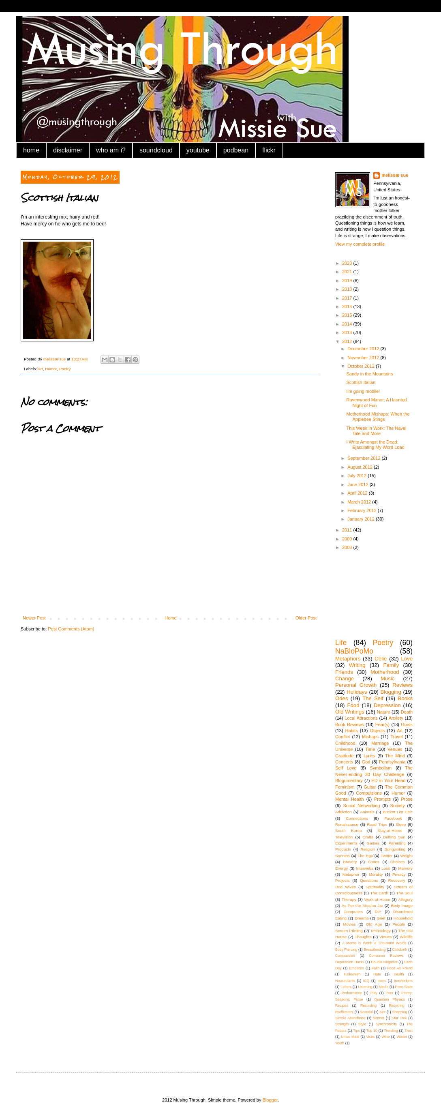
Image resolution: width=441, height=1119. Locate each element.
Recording (368, 1005)
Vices (370, 1037)
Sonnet (378, 1018)
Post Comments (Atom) (71, 628)
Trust (409, 1031)
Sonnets (342, 855)
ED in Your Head (388, 780)
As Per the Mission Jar (362, 905)
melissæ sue (394, 175)
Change (344, 678)
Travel (396, 736)
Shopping (399, 1012)
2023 (347, 263)
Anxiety (396, 718)
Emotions (356, 968)
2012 (347, 341)
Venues (394, 749)
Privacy (398, 874)
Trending (391, 1031)
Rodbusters (344, 1012)
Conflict (342, 736)
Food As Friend (400, 968)
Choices (397, 862)
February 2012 (362, 510)
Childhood (345, 743)
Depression (387, 705)
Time (370, 749)
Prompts (382, 799)
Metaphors (347, 659)
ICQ (366, 981)
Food (353, 705)
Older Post (306, 617)
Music (387, 678)
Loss (385, 868)
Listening (365, 987)
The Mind (395, 755)
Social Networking (361, 805)
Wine (386, 1037)
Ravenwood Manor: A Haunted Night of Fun (376, 402)
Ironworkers (403, 981)
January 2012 (361, 519)
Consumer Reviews (386, 956)
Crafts (368, 837)
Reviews (402, 685)
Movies (349, 924)
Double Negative (384, 962)
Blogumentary (349, 780)
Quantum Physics (389, 999)
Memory (405, 868)
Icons (381, 981)
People (398, 924)
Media (383, 987)
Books (405, 698)
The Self (372, 698)
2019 (347, 280)
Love (407, 659)
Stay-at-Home (390, 830)
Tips (356, 1031)
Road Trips (377, 824)
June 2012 (358, 484)
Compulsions (369, 793)
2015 (347, 315)
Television (344, 837)
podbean (235, 150)
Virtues (385, 937)
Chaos (373, 862)
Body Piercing (346, 950)
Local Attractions (361, 718)
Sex (382, 1012)
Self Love (346, 767)
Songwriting (395, 849)
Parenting (397, 843)
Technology (380, 930)
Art (40, 369)
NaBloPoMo (354, 651)
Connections (357, 818)
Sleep (401, 824)
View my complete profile (360, 244)
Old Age (374, 924)
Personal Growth (356, 685)
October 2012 (361, 366)
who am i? (111, 150)
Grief (381, 918)
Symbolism (381, 767)
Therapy (349, 899)
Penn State (404, 987)
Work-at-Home (377, 899)
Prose (407, 799)
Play (373, 993)
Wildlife (406, 937)
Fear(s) (382, 724)
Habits (351, 730)
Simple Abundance (350, 1018)
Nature (383, 712)
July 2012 (357, 475)
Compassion (345, 956)
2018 (347, 289)
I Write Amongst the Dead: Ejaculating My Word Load (375, 444)
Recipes (341, 1005)
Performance (352, 993)
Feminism (345, 787)
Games (372, 843)
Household (403, 918)
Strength (342, 1024)
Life (341, 643)
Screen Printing (349, 930)
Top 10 (371, 1031)
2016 (347, 306)
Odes (341, 698)
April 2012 (358, 493)
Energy (341, 868)
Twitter (386, 855)
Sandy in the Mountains (369, 373)
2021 (347, 271)
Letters (345, 987)
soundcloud (156, 150)
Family (391, 665)
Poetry (65, 369)
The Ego (365, 855)
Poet (389, 993)
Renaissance (346, 824)
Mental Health (349, 799)
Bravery (350, 862)
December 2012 (363, 348)
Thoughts (363, 937)
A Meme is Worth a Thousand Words (374, 943)
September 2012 (364, 458)
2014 (347, 324)
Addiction (343, 812)
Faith (376, 968)
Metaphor (351, 874)
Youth (339, 1043)
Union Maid (350, 1037)
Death (407, 712)
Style (362, 1024)
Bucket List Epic (398, 812)
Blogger (270, 1100)
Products (343, 849)
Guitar (370, 787)
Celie (381, 659)
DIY (378, 911)
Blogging (391, 692)
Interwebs (364, 868)
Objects (377, 730)
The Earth (379, 893)
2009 (347, 538)
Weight (406, 855)
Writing (357, 665)
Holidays (357, 692)
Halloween (352, 974)
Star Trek (399, 1018)
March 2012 (359, 501)
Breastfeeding (374, 950)
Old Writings (349, 712)
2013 (347, 332)
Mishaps (370, 736)
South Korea (348, 830)
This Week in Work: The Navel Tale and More (376, 431)
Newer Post (34, 617)
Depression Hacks (349, 962)
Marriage (380, 743)
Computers (353, 911)
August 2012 (360, 467)
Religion (367, 849)
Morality (376, 874)
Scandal (366, 1012)
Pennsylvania (392, 761)
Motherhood (384, 672)
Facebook (393, 818)
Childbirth (399, 950)
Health (399, 974)
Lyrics (369, 755)
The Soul (404, 893)
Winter (402, 1037)
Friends (344, 672)
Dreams (362, 918)
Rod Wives (345, 887)
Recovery (396, 880)
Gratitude (344, 755)
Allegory (405, 899)
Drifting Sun (394, 837)
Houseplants (345, 981)
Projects (342, 880)
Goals (407, 724)
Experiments (346, 843)
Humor (51, 369)
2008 (347, 547)
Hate (377, 974)
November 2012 (363, 357)
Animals (367, 812)
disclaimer (67, 150)
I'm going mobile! (363, 391)
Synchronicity (386, 1024)
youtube (198, 150)
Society (397, 805)
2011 (347, 529)
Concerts (344, 761)
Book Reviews (349, 724)
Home (170, 617)
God (366, 761)
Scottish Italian (360, 382)
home (31, 150)
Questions (369, 880)
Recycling (396, 1005)
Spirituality (375, 887)
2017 (347, 298)
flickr (269, 150)
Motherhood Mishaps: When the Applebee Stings (377, 417)
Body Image (402, 905)
